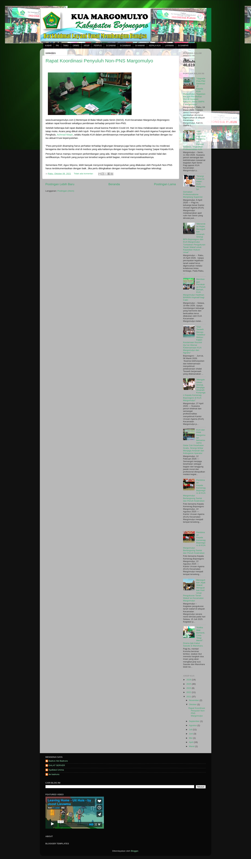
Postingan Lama (165, 184)
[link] (65, 134)
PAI (57, 45)
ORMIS (76, 45)
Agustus (193, 725)
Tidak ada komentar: (84, 173)
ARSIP (86, 45)
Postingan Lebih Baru (59, 184)
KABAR (48, 45)
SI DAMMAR (125, 45)
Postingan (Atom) (65, 191)
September (194, 721)
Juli (191, 729)
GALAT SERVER (57, 765)
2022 (189, 692)
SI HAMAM (140, 45)
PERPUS (98, 45)
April (191, 742)
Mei (191, 738)
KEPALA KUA (155, 45)
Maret (192, 746)
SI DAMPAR (183, 45)
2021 (189, 696)
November (194, 700)
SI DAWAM (111, 45)
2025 (189, 684)
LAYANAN (169, 45)
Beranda (114, 184)
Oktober (193, 704)
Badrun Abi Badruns (58, 761)
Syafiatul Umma (56, 770)
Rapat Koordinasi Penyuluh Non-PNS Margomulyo (99, 60)
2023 (189, 688)
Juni (191, 733)
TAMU (66, 45)
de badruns (54, 774)
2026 (189, 679)
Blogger (134, 851)
